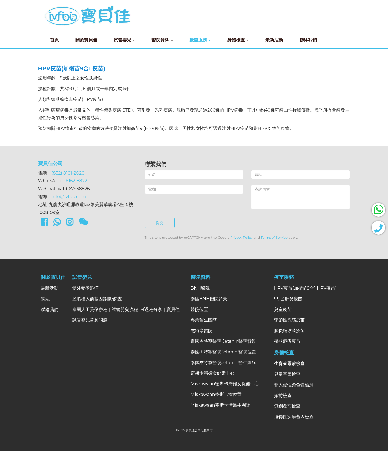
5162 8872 (76, 180)
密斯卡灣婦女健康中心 (212, 373)
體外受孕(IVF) (86, 288)
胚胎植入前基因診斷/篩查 (97, 298)
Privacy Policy (241, 237)
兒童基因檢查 (287, 374)
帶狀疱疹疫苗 (287, 341)
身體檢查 (238, 39)
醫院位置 (199, 309)
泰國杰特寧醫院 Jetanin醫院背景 (223, 341)
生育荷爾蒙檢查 (289, 363)
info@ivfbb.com (68, 196)
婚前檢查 (283, 395)
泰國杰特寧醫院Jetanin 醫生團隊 (223, 362)
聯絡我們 (308, 39)
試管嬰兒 (124, 39)
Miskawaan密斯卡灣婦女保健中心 (225, 383)
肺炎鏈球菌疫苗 (289, 330)
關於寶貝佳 (86, 39)
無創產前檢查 (287, 406)
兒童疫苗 (283, 309)
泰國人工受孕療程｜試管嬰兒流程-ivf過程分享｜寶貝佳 (126, 309)
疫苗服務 (200, 39)
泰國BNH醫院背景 (209, 298)
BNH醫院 (200, 288)
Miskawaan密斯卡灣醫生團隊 (220, 405)
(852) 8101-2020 (68, 173)
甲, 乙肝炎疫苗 (288, 298)
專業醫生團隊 (204, 319)
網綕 (45, 298)
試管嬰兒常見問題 (89, 319)
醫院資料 (162, 39)
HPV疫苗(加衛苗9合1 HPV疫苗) (305, 288)
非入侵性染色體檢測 (294, 384)
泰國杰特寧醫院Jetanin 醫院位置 (223, 352)
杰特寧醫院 (201, 330)
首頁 (54, 39)
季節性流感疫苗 (289, 319)
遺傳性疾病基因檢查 (294, 416)
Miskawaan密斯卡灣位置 (216, 394)
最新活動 (274, 39)
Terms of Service (274, 237)
